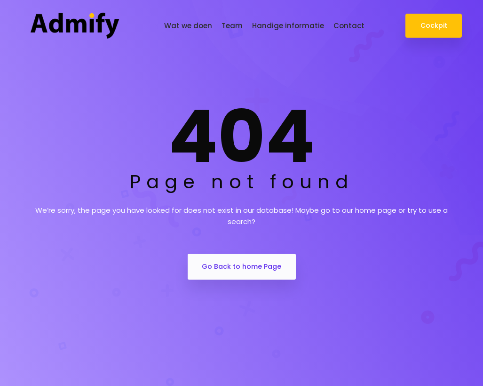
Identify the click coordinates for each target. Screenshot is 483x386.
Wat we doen (188, 26)
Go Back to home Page (241, 266)
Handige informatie (288, 26)
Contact (348, 26)
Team (232, 26)
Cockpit (433, 25)
